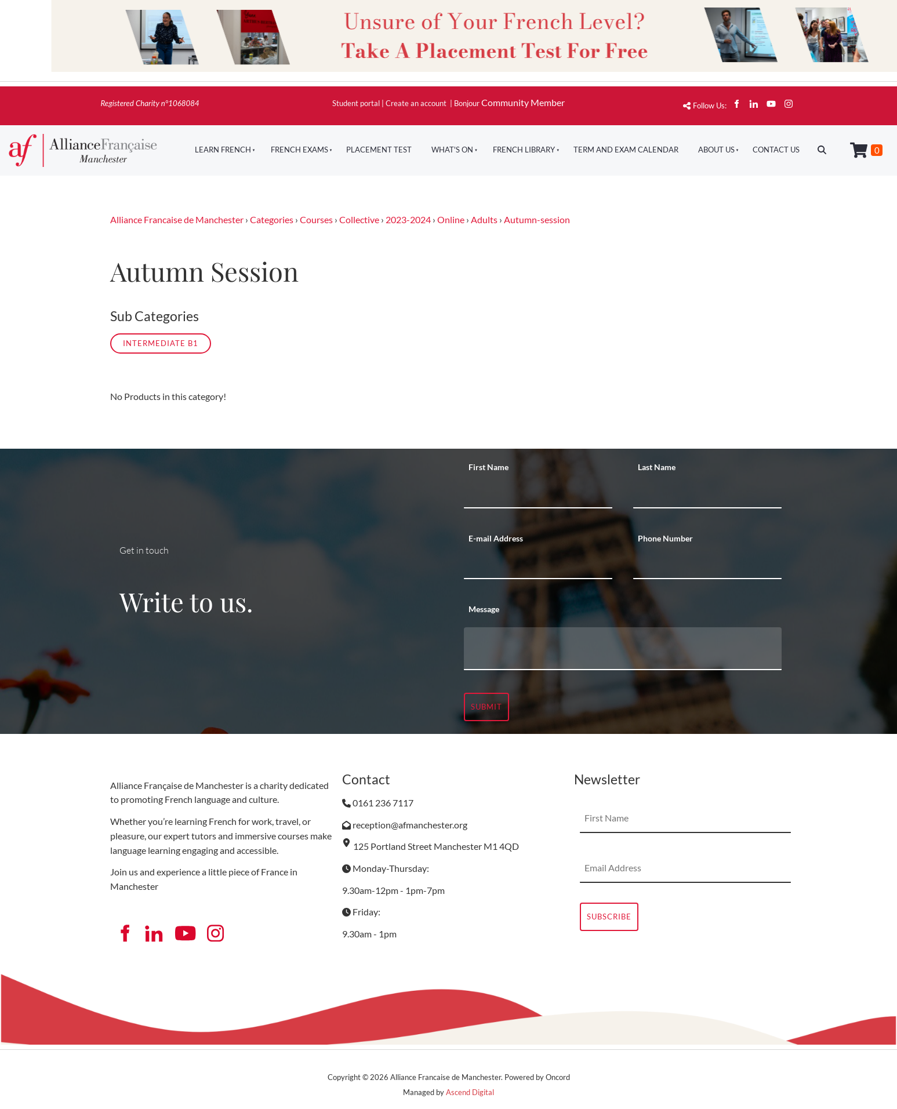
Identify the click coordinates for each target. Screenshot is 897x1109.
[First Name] (538, 493)
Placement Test (379, 149)
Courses (316, 219)
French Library (524, 149)
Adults (484, 219)
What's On (452, 149)
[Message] (623, 648)
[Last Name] (707, 493)
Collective (359, 219)
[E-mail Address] (538, 564)
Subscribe (609, 916)
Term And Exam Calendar (625, 149)
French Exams (299, 149)
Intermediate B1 (160, 343)
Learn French (223, 149)
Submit (486, 706)
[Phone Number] (707, 564)
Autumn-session (537, 219)
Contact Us (776, 149)
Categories (271, 219)
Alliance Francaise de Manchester (177, 219)
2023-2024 (408, 219)
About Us (716, 149)
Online (450, 219)
